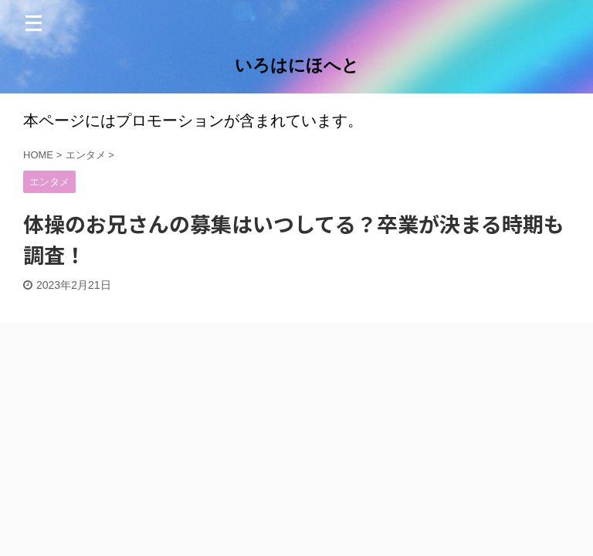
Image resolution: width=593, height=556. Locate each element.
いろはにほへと (297, 65)
